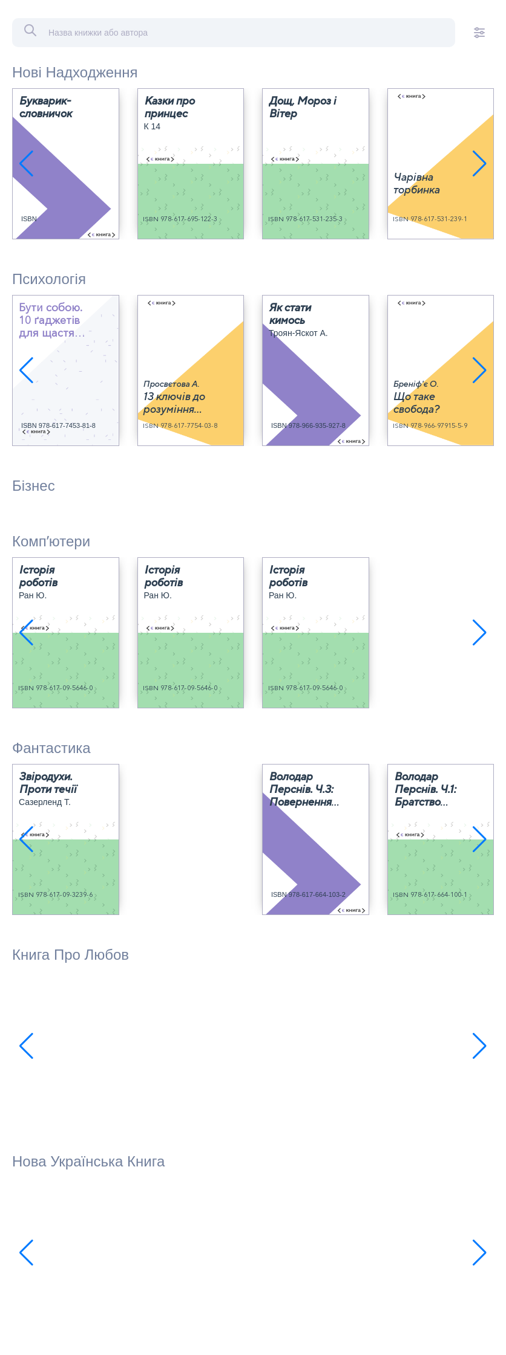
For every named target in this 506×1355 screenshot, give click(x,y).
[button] (26, 163)
